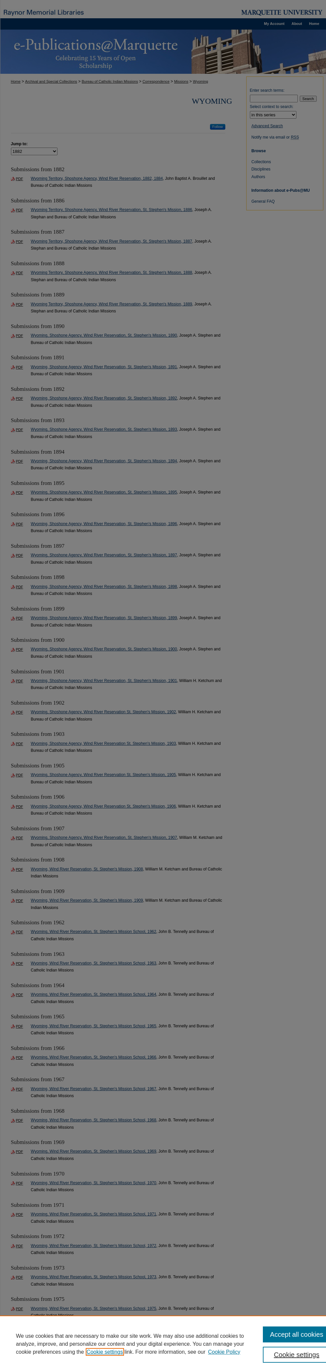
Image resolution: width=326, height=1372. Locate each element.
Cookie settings (105, 1352)
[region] (163, 1343)
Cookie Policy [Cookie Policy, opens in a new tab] (224, 1352)
